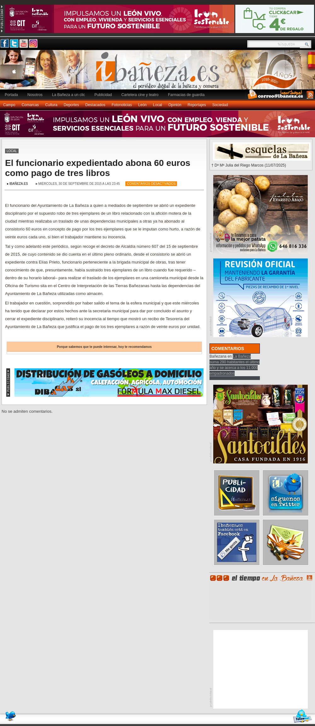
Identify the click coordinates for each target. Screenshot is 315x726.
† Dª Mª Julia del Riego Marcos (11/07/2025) (248, 165)
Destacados (95, 105)
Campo (9, 105)
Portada (11, 95)
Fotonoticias (122, 105)
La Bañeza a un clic (68, 95)
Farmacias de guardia (186, 95)
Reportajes (197, 105)
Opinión (174, 105)
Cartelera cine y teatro (139, 95)
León (142, 105)
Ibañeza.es (159, 73)
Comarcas (30, 105)
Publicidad (103, 95)
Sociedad (220, 105)
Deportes (71, 105)
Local (157, 105)
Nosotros (35, 95)
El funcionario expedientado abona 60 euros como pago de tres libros (97, 168)
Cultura (51, 105)
